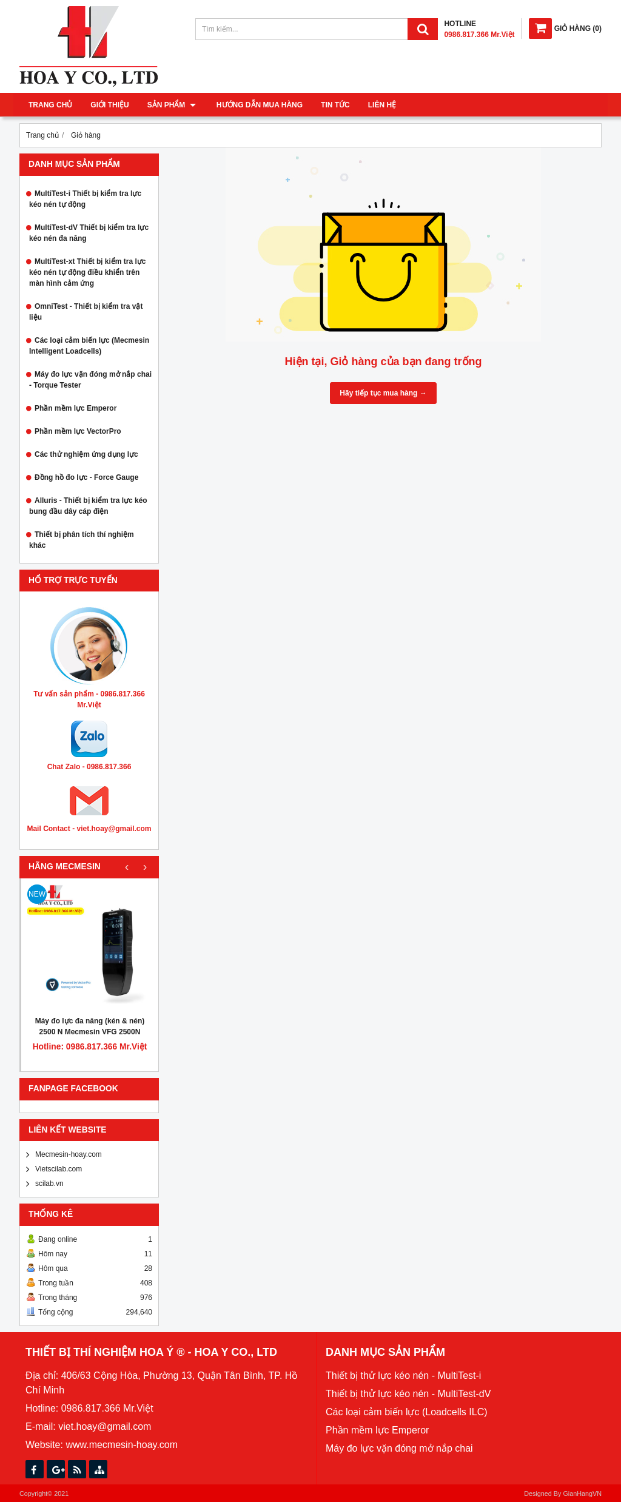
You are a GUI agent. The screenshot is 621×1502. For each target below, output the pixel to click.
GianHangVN (582, 1493)
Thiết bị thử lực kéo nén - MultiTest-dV (408, 1394)
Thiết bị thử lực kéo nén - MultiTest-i (403, 1375)
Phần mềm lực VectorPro (78, 431)
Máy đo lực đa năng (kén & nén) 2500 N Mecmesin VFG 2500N (90, 1026)
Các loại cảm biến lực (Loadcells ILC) (407, 1412)
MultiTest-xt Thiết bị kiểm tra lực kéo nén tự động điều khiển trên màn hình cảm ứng (87, 272)
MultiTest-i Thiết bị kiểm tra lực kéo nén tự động (85, 199)
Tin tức (332, 105)
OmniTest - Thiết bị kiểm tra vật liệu (86, 312)
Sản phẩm (171, 105)
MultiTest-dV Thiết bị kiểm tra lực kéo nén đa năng (89, 233)
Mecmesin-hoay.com (68, 1154)
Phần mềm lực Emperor (75, 408)
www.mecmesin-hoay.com (121, 1445)
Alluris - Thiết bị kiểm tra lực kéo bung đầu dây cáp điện (88, 506)
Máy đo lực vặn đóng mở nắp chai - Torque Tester (90, 379)
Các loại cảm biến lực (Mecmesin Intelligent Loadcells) (89, 345)
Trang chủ (50, 105)
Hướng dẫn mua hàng (257, 105)
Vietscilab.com (58, 1169)
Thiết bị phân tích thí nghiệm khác (81, 540)
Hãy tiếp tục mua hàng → (383, 393)
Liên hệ (380, 105)
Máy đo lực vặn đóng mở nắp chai (399, 1448)
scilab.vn (49, 1183)
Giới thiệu (109, 105)
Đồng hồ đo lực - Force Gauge (86, 477)
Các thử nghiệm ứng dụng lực (86, 454)
